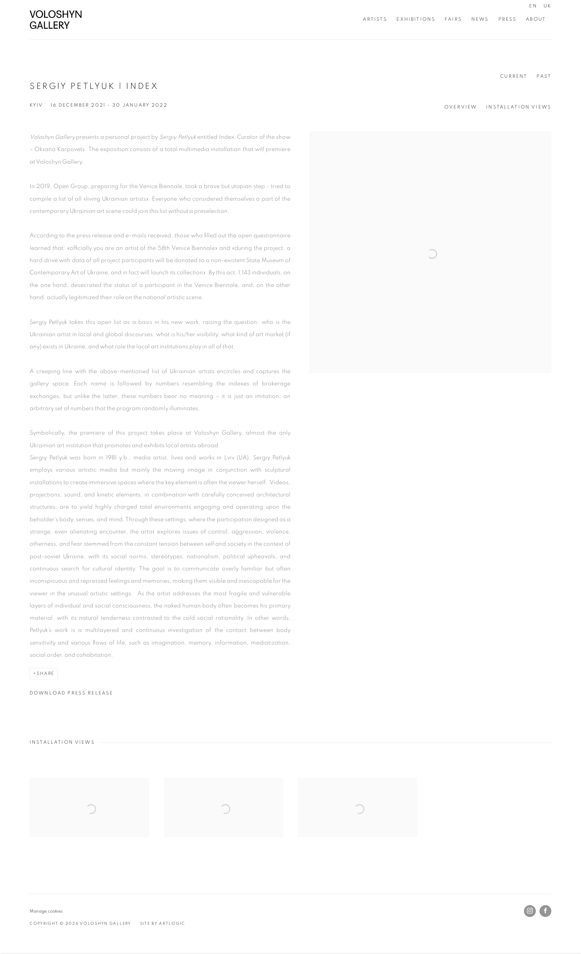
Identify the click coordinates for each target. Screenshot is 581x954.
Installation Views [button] (518, 107)
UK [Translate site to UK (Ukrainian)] (547, 6)
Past (544, 76)
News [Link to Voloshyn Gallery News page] (480, 19)
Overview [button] (460, 107)
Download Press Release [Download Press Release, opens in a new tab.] (71, 693)
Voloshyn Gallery (56, 19)
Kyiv (36, 105)
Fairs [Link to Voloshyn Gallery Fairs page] (453, 19)
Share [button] (45, 674)
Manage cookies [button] (46, 911)
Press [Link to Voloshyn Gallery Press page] (507, 19)
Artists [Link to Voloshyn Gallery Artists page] (375, 19)
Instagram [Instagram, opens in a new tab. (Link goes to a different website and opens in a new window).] (530, 911)
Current (513, 76)
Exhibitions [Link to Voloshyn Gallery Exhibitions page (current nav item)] (415, 19)
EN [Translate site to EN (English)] (533, 6)
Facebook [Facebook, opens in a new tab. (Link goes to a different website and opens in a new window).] (545, 911)
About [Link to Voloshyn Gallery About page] (536, 19)
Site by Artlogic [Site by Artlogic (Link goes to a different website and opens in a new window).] (163, 923)
